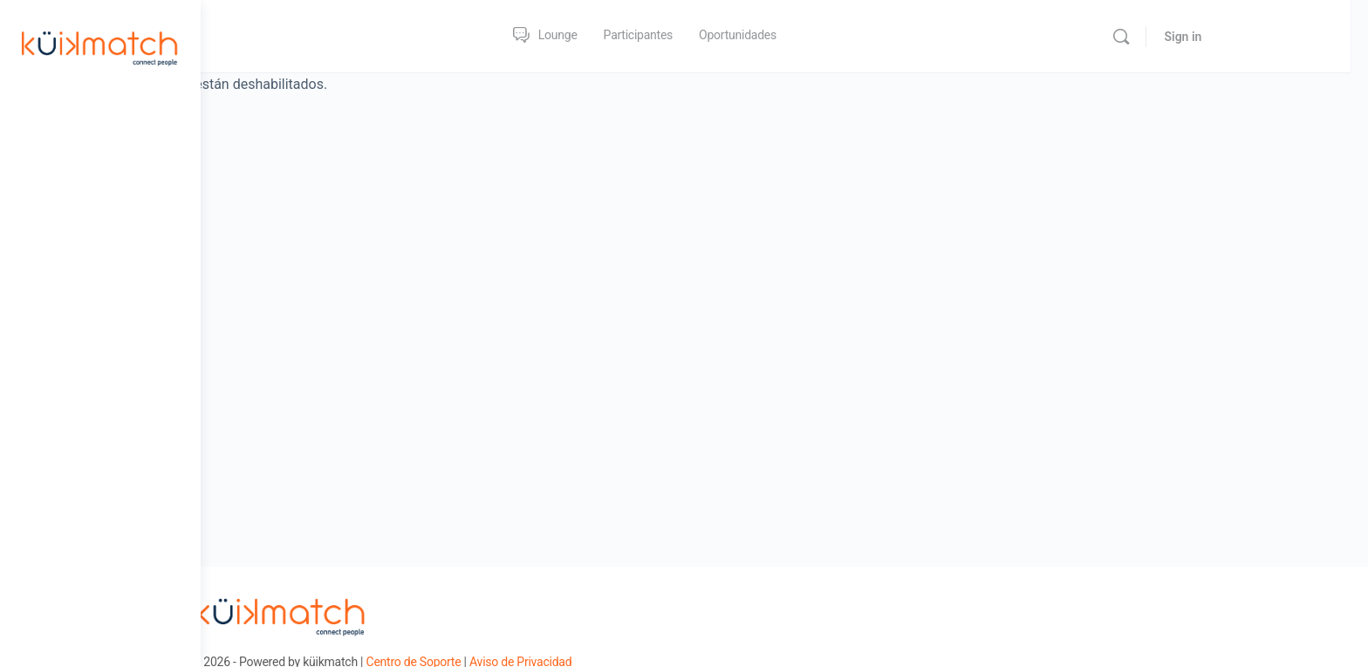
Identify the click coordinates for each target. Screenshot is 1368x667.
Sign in (1270, 37)
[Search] (1208, 36)
